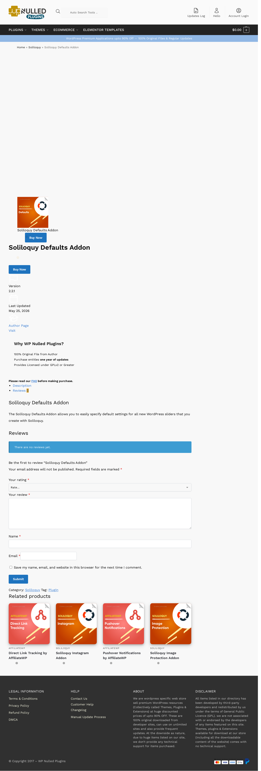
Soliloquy (34, 47)
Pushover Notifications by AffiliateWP (122, 655)
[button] (240, 30)
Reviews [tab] (21, 391)
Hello (216, 13)
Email (14, 556)
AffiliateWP (17, 648)
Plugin (53, 590)
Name (15, 536)
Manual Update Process (88, 717)
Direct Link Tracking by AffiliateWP (28, 655)
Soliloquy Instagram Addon (72, 655)
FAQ (34, 381)
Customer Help (82, 704)
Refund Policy (19, 713)
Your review (19, 495)
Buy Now (35, 238)
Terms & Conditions (23, 698)
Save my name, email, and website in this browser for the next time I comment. (78, 567)
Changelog (78, 710)
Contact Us (79, 698)
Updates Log (196, 13)
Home (21, 47)
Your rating (19, 480)
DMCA (13, 720)
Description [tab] (22, 386)
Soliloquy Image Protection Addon (164, 655)
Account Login (239, 13)
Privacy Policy (19, 706)
